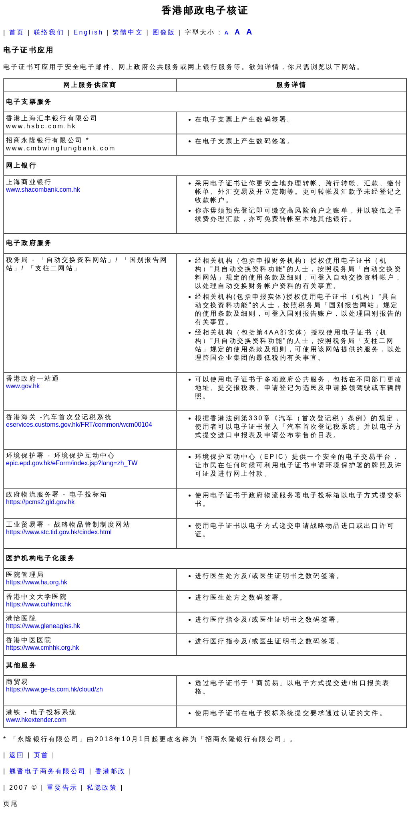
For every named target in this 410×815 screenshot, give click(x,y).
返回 (16, 755)
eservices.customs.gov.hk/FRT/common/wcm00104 (79, 424)
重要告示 (62, 787)
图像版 (164, 32)
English (89, 32)
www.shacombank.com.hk (43, 189)
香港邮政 (110, 771)
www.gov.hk (23, 386)
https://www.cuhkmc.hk (38, 604)
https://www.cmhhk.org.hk (42, 647)
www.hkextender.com (36, 719)
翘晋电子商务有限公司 (47, 771)
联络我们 (49, 32)
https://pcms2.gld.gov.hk (40, 502)
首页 (16, 32)
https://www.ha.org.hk (36, 582)
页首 (41, 755)
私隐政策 (102, 787)
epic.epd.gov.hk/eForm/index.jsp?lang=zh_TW (71, 463)
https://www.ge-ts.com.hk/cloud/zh (54, 689)
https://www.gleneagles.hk (43, 625)
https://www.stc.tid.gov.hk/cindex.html (59, 532)
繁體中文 (128, 32)
